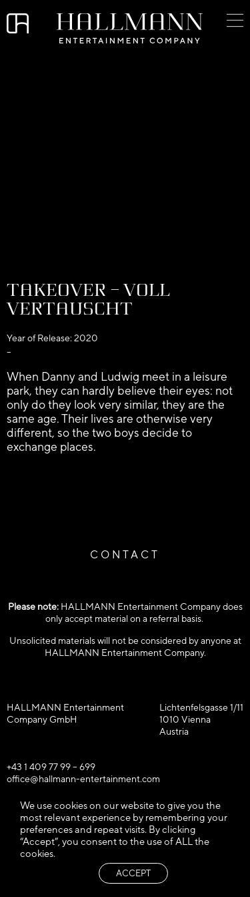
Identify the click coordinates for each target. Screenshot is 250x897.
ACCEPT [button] (133, 873)
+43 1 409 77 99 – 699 (51, 766)
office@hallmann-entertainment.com (83, 778)
